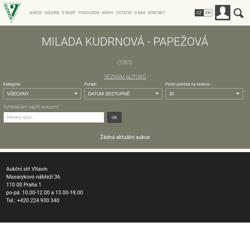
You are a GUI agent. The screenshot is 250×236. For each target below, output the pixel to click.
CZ (199, 12)
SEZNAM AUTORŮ (125, 77)
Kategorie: (12, 84)
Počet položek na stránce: (188, 84)
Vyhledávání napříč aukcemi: (31, 106)
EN (207, 12)
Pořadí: (90, 84)
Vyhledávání (238, 13)
